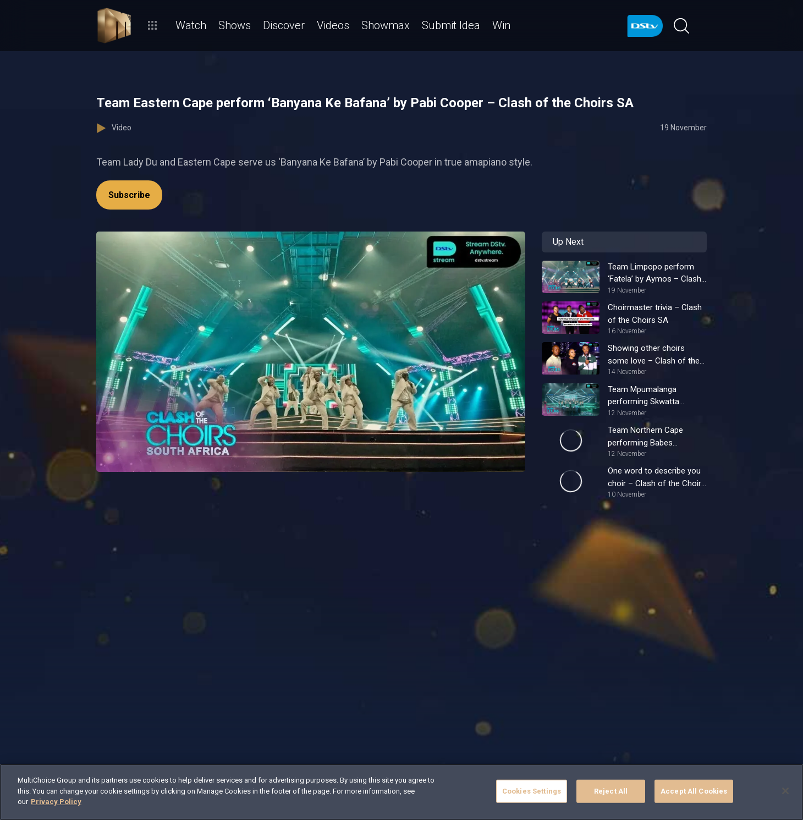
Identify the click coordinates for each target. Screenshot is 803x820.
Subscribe (129, 195)
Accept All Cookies (694, 791)
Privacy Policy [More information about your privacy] (56, 801)
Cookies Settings (531, 791)
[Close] (785, 791)
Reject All (611, 791)
